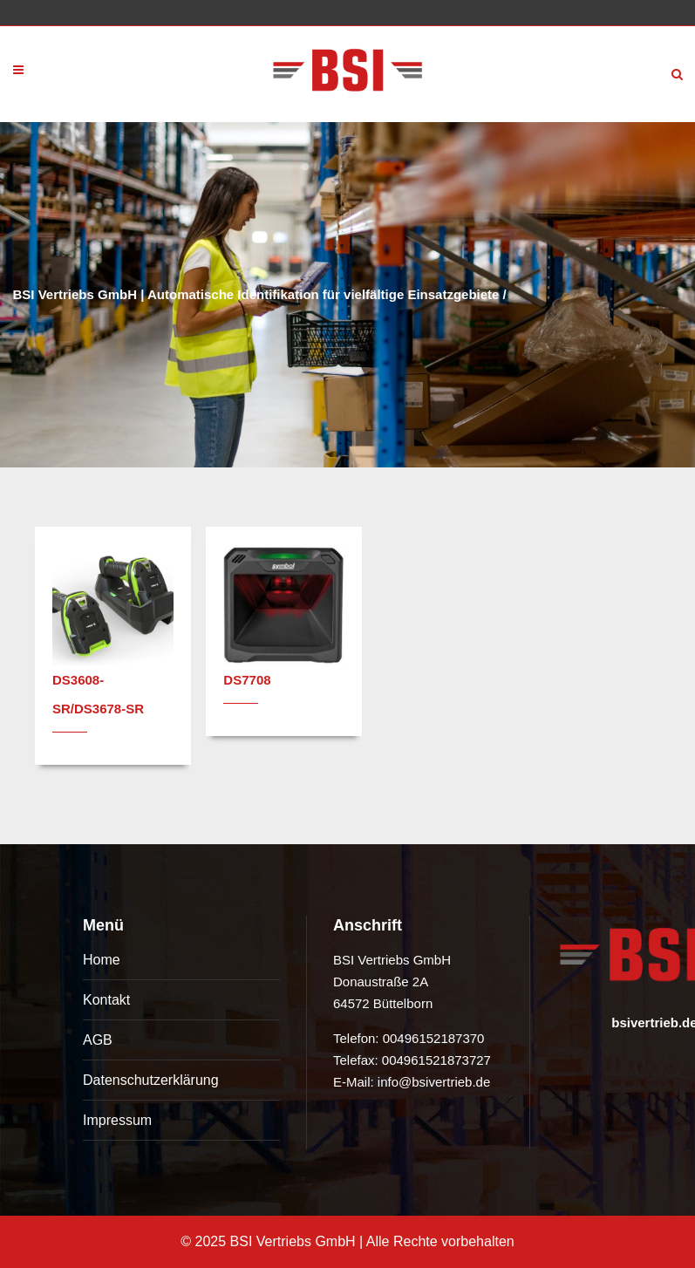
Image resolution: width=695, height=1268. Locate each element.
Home (101, 959)
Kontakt (106, 999)
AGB (97, 1040)
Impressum (117, 1120)
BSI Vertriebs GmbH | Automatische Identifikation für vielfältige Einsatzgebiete (256, 294)
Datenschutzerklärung (151, 1080)
